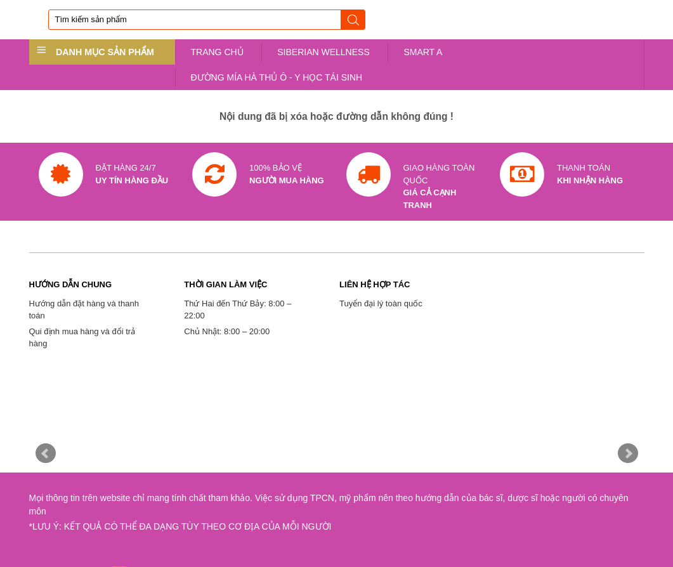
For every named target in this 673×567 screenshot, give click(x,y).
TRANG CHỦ (217, 52)
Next (628, 453)
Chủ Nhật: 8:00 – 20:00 (227, 331)
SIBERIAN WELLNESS (323, 52)
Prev (46, 453)
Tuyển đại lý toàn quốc (380, 303)
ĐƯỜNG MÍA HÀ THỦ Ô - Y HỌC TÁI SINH (277, 77)
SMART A (422, 52)
